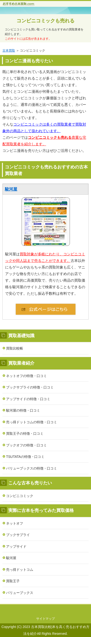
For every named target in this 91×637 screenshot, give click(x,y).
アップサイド (16, 546)
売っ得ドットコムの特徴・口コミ (31, 422)
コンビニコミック (19, 496)
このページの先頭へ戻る (45, 609)
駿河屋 (11, 189)
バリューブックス (19, 593)
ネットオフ (14, 523)
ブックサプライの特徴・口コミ (30, 387)
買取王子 (13, 581)
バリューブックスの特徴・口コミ (31, 468)
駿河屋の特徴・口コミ (23, 410)
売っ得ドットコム (19, 570)
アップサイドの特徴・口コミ (28, 399)
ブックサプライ (18, 535)
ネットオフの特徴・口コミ (26, 376)
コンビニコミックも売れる (46, 20)
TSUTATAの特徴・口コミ (25, 457)
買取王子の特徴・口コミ (24, 433)
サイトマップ (45, 618)
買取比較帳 (14, 348)
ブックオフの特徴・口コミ (26, 445)
